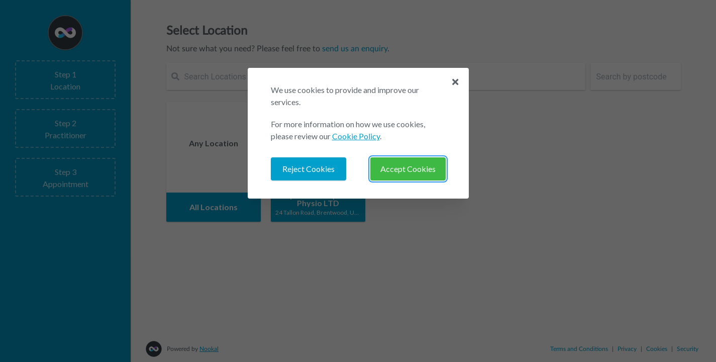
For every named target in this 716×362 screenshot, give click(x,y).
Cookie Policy (356, 136)
